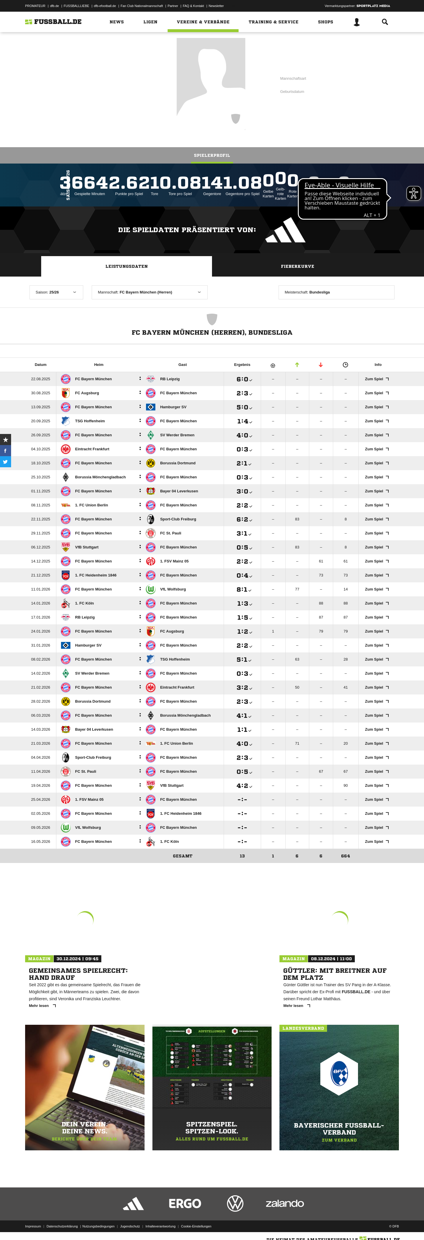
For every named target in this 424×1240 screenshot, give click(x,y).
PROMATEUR (35, 6)
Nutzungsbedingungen (98, 1226)
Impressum (33, 1226)
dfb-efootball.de (105, 6)
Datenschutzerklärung (62, 1226)
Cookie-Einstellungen (196, 1226)
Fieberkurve (297, 266)
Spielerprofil (212, 155)
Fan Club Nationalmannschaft (142, 6)
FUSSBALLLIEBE (76, 6)
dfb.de (54, 6)
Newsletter (216, 6)
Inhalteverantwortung (160, 1226)
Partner (173, 6)
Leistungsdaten (126, 266)
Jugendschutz (130, 1226)
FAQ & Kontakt (193, 6)
